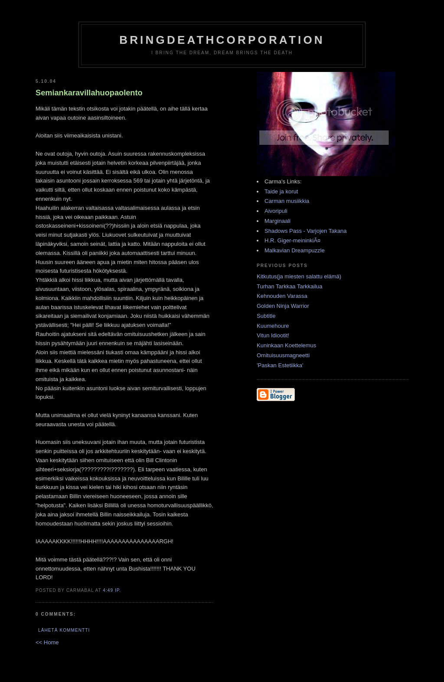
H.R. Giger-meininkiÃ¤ (292, 240)
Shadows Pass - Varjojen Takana (305, 231)
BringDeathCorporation (222, 39)
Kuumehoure (273, 326)
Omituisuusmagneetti (283, 355)
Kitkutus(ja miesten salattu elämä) (299, 276)
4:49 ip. (112, 590)
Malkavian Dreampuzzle (294, 250)
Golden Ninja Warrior (283, 306)
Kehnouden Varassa (282, 296)
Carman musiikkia (286, 201)
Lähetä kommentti (64, 630)
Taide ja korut (281, 191)
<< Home (47, 642)
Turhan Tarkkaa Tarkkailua (290, 286)
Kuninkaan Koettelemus (286, 345)
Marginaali (277, 221)
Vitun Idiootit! (273, 335)
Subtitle (266, 316)
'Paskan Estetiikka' (280, 365)
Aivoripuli (275, 211)
